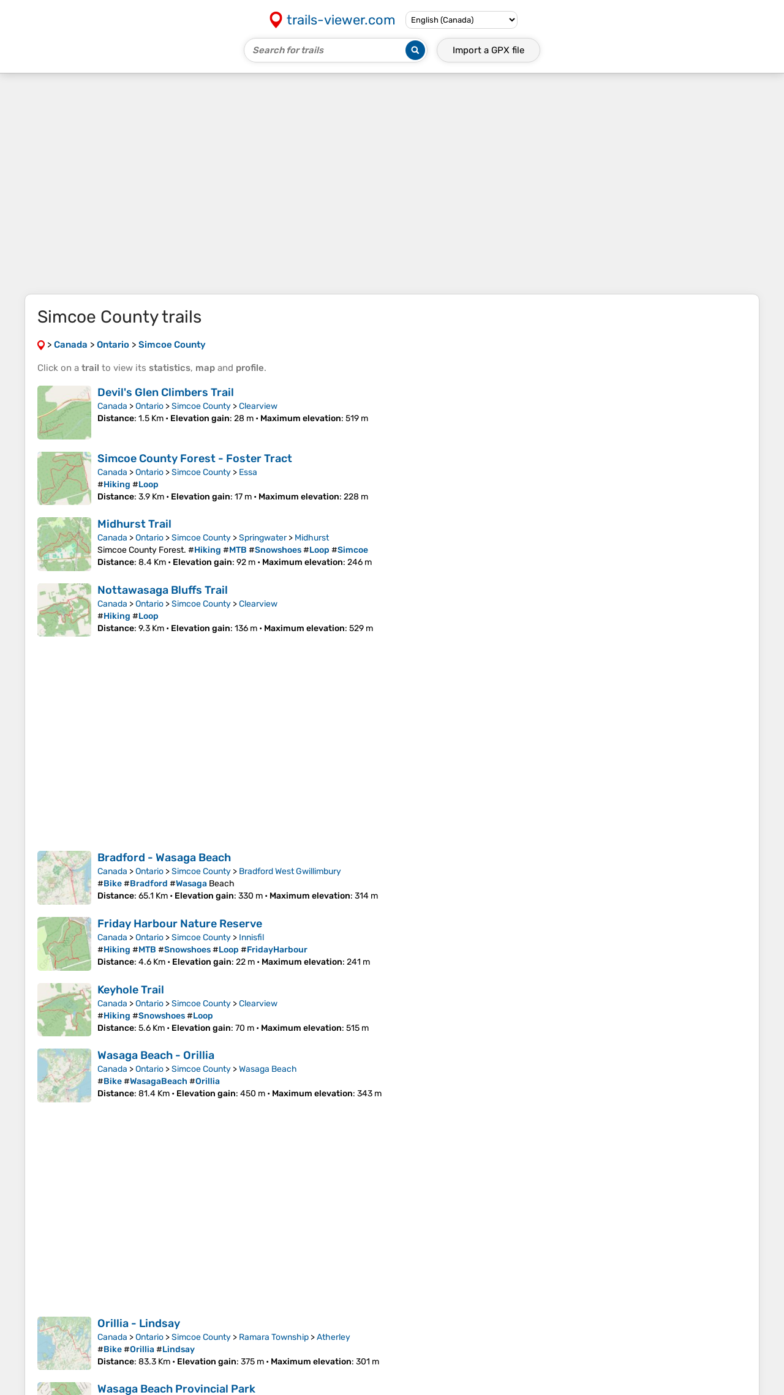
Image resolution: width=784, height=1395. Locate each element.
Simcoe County (201, 406)
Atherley (333, 1337)
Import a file (488, 50)
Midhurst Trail (134, 524)
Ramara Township (274, 1337)
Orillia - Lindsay (138, 1323)
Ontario (149, 406)
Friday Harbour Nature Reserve (179, 923)
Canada (112, 406)
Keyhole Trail (130, 990)
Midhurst (312, 538)
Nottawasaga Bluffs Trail (162, 590)
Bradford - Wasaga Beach (164, 857)
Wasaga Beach (268, 1069)
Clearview (258, 406)
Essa (248, 472)
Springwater (263, 538)
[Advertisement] (392, 183)
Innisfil (251, 937)
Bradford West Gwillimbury (290, 871)
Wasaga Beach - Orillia (155, 1055)
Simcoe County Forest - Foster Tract (194, 458)
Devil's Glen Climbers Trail (165, 392)
